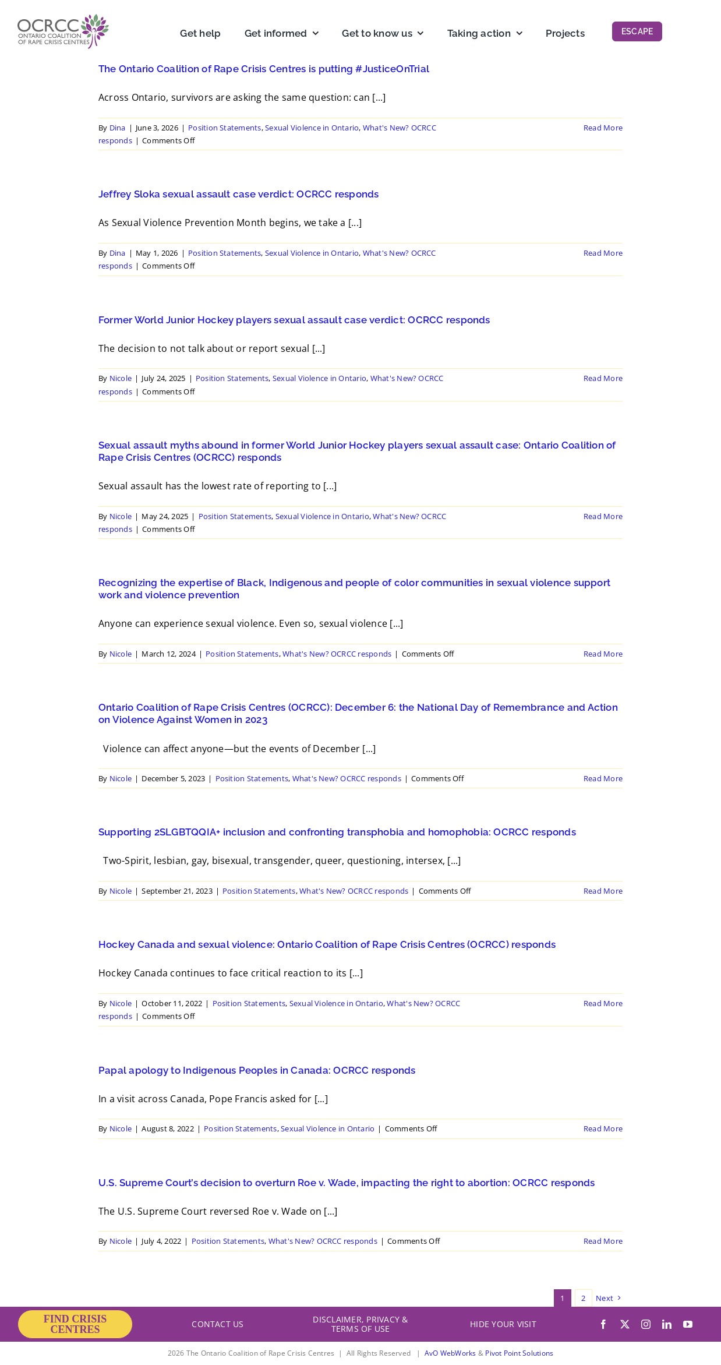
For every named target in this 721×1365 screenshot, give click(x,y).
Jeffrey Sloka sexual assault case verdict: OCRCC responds (238, 194)
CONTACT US (217, 1323)
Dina (117, 127)
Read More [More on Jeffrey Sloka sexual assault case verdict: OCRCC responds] (603, 253)
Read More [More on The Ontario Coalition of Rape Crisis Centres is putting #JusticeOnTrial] (603, 127)
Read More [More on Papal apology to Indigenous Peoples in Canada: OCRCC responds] (603, 1128)
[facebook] (603, 1324)
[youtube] (687, 1324)
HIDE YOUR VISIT (503, 1323)
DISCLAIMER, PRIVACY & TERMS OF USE (360, 1324)
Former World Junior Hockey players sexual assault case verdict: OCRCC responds (294, 320)
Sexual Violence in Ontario (312, 127)
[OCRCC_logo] (63, 18)
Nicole (120, 378)
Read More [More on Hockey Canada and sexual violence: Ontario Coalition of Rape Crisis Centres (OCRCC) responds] (603, 1003)
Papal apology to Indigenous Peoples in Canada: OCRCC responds (257, 1070)
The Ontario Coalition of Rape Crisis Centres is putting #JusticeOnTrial (263, 69)
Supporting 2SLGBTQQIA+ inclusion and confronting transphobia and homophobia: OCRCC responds (337, 832)
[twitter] (625, 1324)
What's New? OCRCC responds (336, 653)
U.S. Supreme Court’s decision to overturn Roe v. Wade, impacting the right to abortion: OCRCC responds (346, 1182)
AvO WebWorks (450, 1353)
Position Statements (224, 127)
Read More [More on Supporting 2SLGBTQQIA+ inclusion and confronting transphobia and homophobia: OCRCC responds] (603, 891)
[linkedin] (666, 1324)
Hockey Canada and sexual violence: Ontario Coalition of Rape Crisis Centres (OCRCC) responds (327, 944)
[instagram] (646, 1324)
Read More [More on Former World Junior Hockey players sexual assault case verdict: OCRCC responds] (603, 378)
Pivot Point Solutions (519, 1353)
